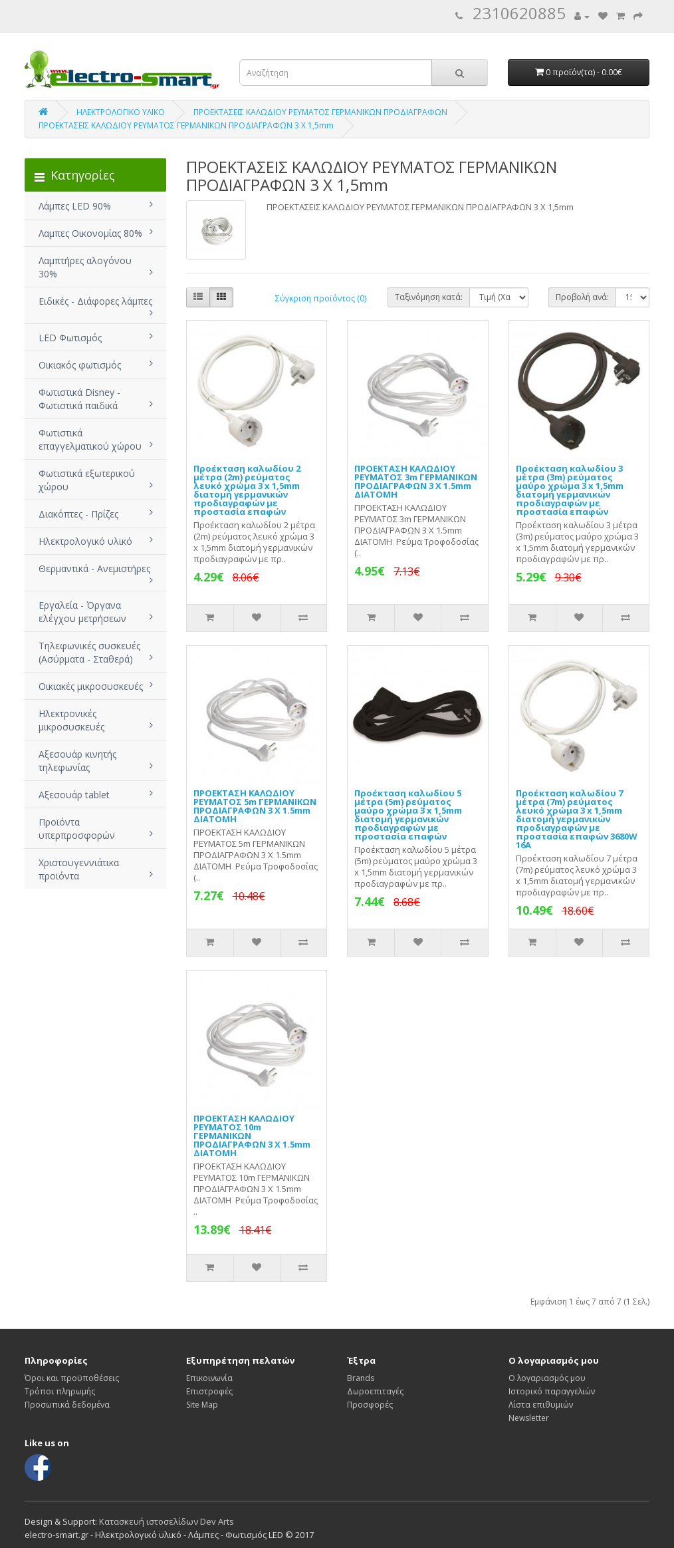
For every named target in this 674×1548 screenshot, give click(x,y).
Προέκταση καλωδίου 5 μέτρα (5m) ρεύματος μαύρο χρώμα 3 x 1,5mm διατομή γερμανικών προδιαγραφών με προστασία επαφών (408, 814)
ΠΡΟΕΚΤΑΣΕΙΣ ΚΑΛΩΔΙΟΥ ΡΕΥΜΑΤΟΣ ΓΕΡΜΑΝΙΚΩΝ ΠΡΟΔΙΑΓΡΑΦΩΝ (320, 112)
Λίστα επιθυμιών (540, 1404)
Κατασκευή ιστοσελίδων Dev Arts (166, 1521)
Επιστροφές (209, 1391)
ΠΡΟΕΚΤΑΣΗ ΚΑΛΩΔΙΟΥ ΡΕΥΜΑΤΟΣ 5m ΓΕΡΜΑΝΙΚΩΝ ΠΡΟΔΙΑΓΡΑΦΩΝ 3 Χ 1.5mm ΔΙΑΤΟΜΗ (254, 806)
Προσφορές (370, 1404)
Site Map (202, 1404)
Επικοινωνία (209, 1378)
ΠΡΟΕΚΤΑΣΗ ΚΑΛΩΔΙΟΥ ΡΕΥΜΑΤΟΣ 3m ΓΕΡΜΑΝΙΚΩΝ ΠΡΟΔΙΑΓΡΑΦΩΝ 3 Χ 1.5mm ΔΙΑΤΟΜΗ (415, 481)
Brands (360, 1378)
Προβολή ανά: (582, 297)
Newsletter (528, 1418)
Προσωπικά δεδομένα (67, 1404)
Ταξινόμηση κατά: (429, 297)
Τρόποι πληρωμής (60, 1391)
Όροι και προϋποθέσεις (72, 1378)
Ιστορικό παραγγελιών (551, 1391)
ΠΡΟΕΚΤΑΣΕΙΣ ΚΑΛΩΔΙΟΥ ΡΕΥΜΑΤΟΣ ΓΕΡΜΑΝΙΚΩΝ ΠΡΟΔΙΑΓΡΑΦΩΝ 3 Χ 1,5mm (186, 125)
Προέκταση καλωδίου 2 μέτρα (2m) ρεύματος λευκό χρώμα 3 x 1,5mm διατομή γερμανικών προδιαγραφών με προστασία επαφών (246, 490)
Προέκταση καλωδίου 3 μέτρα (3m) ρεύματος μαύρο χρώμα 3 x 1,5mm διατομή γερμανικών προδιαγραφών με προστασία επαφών (569, 490)
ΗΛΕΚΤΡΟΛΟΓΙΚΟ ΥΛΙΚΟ (120, 112)
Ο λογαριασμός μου (547, 1378)
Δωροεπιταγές (375, 1391)
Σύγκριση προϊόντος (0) (320, 298)
